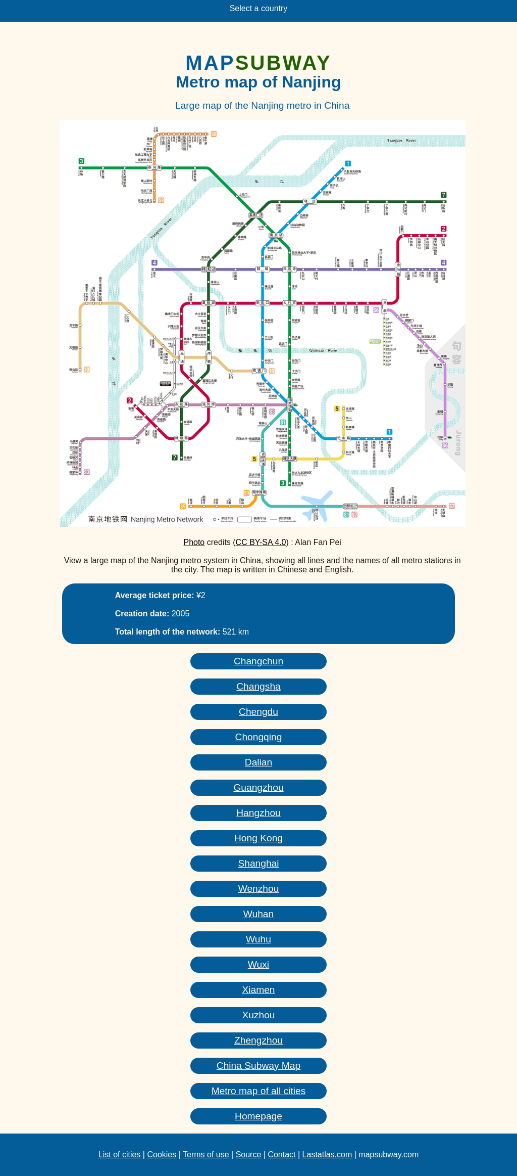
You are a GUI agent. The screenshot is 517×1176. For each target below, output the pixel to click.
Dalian (258, 762)
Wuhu (258, 939)
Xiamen (258, 989)
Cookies (161, 1154)
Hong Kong (258, 838)
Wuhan (258, 914)
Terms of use (206, 1154)
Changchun (258, 661)
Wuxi (258, 964)
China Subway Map (258, 1065)
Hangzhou (258, 812)
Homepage (258, 1116)
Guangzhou (258, 787)
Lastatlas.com (327, 1154)
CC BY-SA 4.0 (261, 542)
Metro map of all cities (259, 1090)
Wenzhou (258, 888)
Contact (281, 1154)
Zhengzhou (258, 1040)
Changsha (258, 686)
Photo (193, 542)
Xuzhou (258, 1015)
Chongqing (258, 737)
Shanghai (258, 863)
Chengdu (258, 711)
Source (249, 1154)
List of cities (119, 1154)
